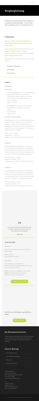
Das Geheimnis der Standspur (13, 356)
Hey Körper (9, 359)
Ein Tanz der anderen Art (12, 363)
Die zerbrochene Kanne (12, 353)
